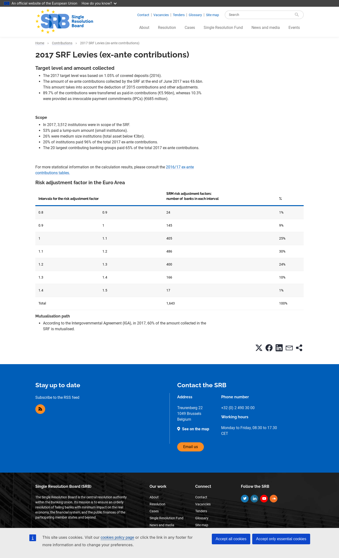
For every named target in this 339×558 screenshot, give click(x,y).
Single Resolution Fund (223, 27)
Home (39, 43)
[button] (259, 348)
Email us (190, 446)
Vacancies (161, 15)
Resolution (167, 27)
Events (294, 27)
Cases (190, 27)
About (144, 27)
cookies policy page (117, 537)
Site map (212, 15)
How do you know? (99, 3)
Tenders (179, 15)
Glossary (195, 15)
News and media (265, 27)
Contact (143, 15)
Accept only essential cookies (281, 539)
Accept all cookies (231, 539)
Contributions (62, 43)
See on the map (195, 429)
